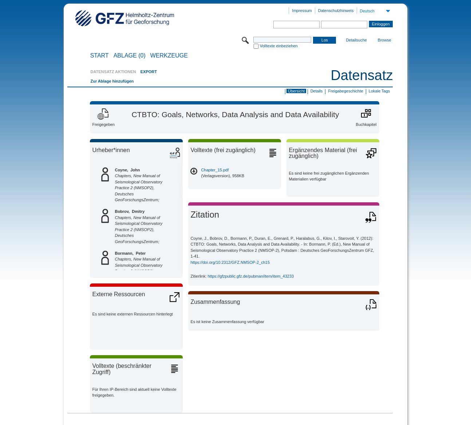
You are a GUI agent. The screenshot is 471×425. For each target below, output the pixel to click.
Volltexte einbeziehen (279, 46)
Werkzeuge (169, 56)
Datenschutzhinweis (336, 10)
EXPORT (148, 71)
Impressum (302, 10)
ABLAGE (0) (130, 56)
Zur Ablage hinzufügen (112, 81)
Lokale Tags (379, 91)
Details (316, 91)
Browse (384, 40)
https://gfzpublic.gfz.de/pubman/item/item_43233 (251, 276)
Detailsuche (356, 40)
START (99, 56)
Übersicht (296, 91)
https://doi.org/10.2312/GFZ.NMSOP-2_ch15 (230, 262)
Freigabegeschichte (345, 91)
